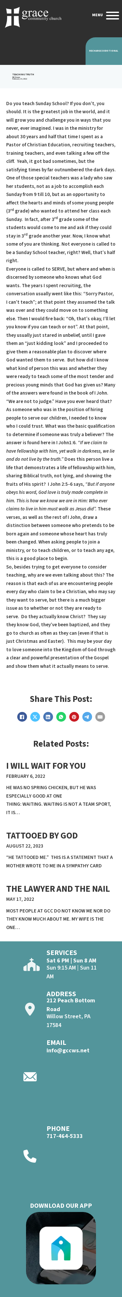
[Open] (112, 15)
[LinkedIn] (48, 717)
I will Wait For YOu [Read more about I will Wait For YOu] (46, 766)
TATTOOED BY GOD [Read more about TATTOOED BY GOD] (42, 835)
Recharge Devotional (103, 51)
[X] (35, 717)
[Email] (100, 717)
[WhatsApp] (61, 717)
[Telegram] (87, 717)
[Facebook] (22, 717)
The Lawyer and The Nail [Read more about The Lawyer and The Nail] (58, 889)
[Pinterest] (74, 717)
